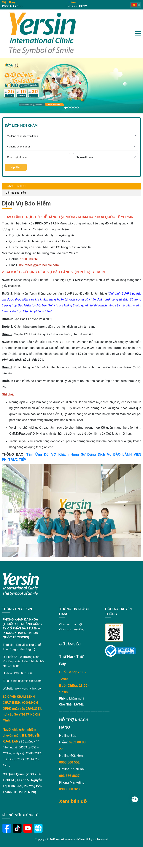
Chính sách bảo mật (70, 624)
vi (135, 4)
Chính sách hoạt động (71, 629)
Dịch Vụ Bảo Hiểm (16, 185)
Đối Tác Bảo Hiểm (16, 192)
